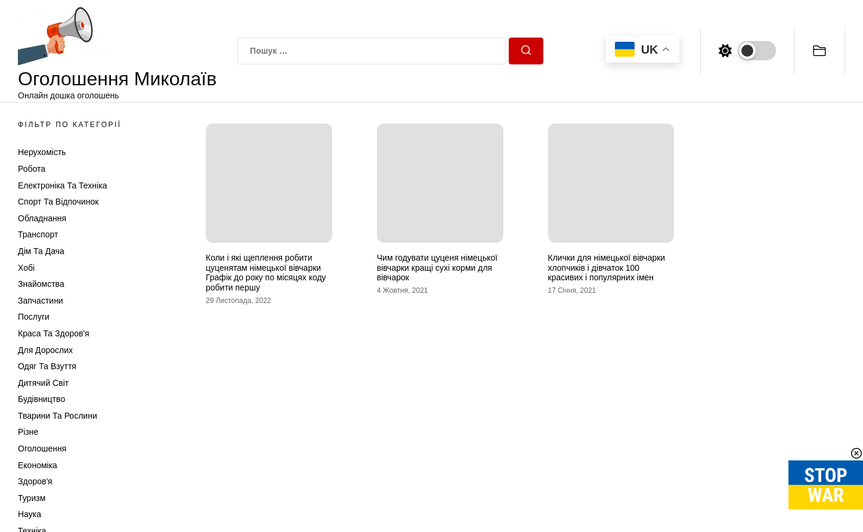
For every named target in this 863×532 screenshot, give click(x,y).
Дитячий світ (43, 383)
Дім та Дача (41, 251)
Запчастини (40, 300)
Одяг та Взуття (47, 366)
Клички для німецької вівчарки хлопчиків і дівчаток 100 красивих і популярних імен (607, 268)
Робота (31, 169)
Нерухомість (42, 152)
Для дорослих (45, 350)
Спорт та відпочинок (58, 201)
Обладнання (42, 218)
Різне (28, 432)
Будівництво (41, 399)
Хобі (26, 268)
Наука (29, 514)
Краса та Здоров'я (53, 333)
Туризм (31, 498)
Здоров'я (35, 481)
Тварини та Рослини (57, 415)
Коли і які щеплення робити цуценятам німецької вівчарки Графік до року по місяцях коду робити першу (266, 272)
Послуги (34, 316)
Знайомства (41, 284)
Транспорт (38, 234)
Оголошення (42, 448)
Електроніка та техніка (62, 185)
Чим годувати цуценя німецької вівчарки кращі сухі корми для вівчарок (437, 268)
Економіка (37, 465)
